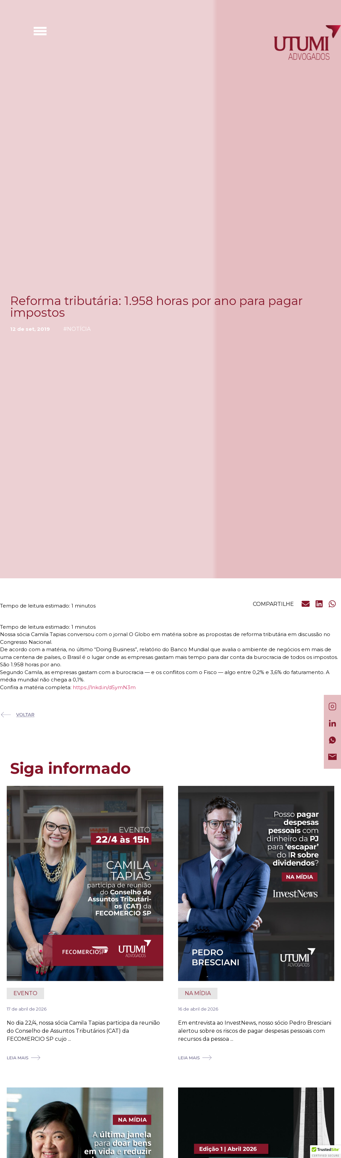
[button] (306, 603)
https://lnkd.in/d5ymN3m (104, 687)
